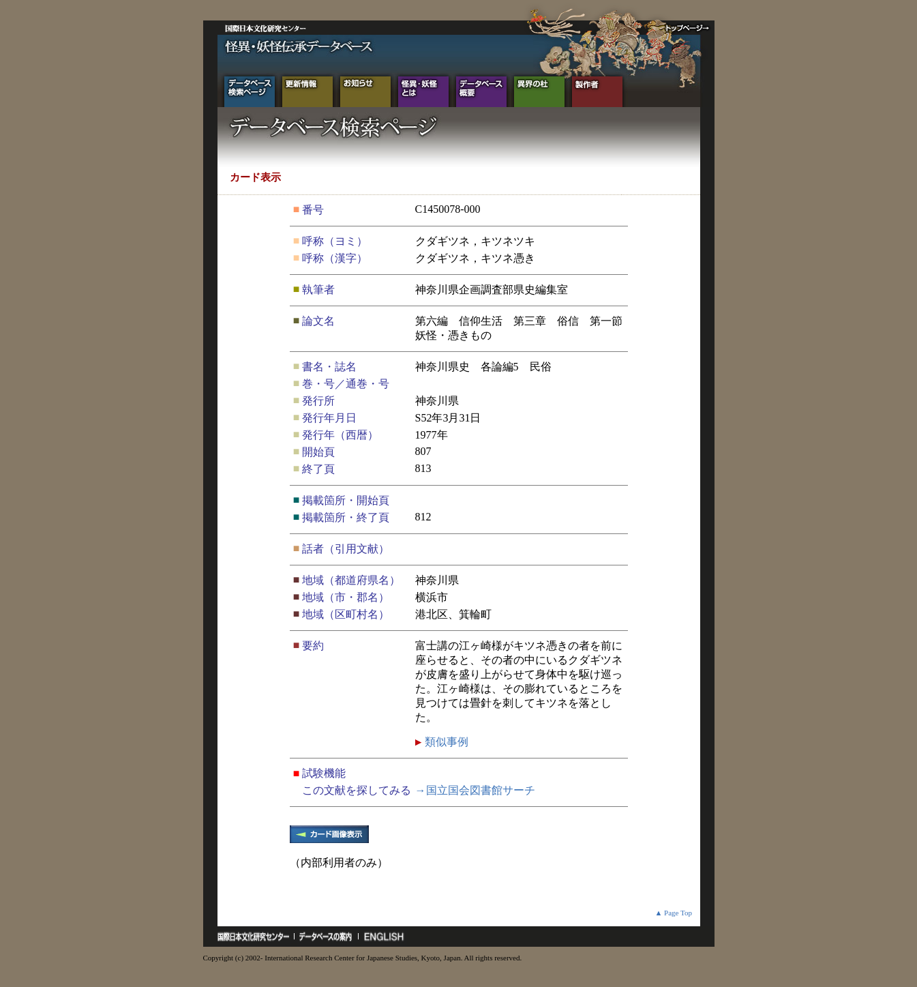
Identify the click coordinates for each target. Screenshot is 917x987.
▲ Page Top (673, 913)
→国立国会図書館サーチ (475, 790)
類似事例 (445, 742)
